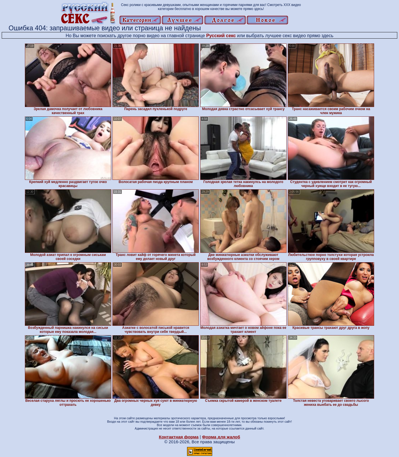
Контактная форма (178, 436)
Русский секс (221, 35)
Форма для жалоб (221, 436)
